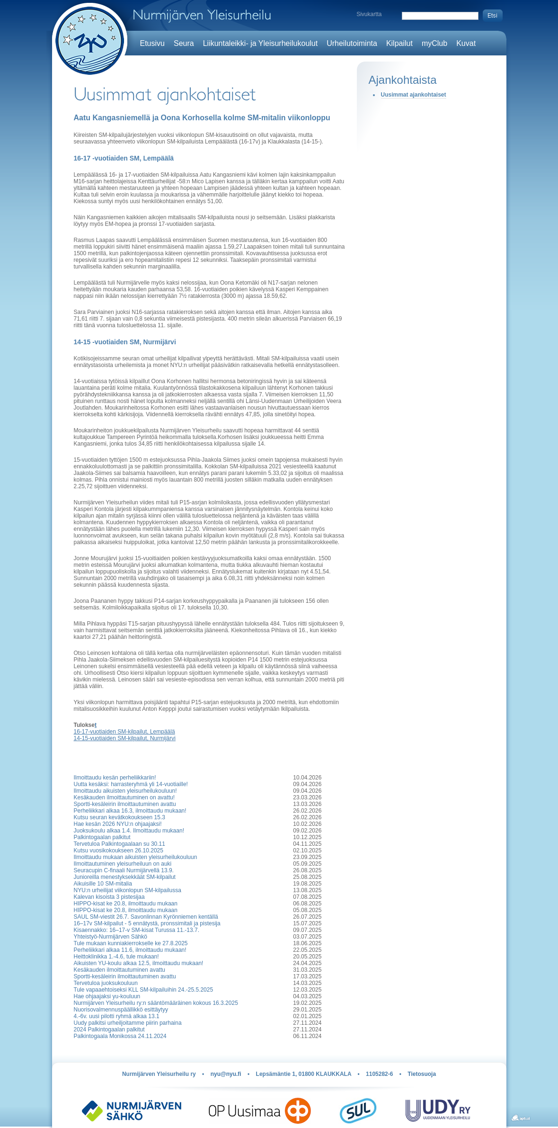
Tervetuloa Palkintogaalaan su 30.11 (119, 844)
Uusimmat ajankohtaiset (413, 94)
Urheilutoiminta (352, 43)
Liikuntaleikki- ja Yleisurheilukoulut (260, 43)
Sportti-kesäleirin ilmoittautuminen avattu (125, 804)
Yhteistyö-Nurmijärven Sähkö (110, 936)
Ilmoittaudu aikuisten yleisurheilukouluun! (125, 791)
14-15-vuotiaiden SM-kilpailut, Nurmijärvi (125, 738)
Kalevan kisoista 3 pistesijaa (109, 897)
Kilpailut (399, 43)
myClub (434, 43)
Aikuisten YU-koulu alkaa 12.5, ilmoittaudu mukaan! (139, 963)
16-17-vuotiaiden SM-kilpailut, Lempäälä (124, 731)
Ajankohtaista (403, 79)
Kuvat (466, 43)
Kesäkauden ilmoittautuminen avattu (119, 970)
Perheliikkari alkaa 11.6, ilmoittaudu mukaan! (130, 950)
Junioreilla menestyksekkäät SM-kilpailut (125, 877)
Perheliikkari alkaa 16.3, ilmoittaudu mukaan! (130, 810)
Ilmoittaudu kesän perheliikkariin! (115, 777)
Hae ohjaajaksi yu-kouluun (107, 996)
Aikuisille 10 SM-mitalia (103, 883)
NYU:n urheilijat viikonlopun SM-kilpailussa (127, 890)
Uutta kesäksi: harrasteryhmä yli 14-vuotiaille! (131, 784)
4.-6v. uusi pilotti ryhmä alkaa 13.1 (116, 1016)
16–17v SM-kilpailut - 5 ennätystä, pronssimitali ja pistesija (147, 923)
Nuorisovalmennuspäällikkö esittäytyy (121, 1009)
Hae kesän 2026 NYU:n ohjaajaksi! (118, 824)
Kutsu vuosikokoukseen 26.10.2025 (118, 850)
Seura (184, 43)
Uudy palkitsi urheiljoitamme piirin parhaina (128, 1023)
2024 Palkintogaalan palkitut (109, 1029)
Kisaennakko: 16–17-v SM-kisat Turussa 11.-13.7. (136, 930)
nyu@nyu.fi (226, 1074)
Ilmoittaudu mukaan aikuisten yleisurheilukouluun (135, 857)
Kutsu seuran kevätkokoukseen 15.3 (119, 817)
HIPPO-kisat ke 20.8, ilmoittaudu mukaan (125, 903)
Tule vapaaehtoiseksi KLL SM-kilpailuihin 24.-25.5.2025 (143, 989)
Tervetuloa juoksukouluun (106, 983)
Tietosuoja (421, 1074)
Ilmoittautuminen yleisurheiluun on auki (123, 863)
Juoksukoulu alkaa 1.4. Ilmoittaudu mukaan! (129, 830)
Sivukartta (368, 14)
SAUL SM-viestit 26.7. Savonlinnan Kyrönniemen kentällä (146, 916)
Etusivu (152, 43)
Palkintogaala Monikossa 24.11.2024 (120, 1036)
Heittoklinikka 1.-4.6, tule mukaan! (116, 956)
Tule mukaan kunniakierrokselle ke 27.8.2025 (131, 943)
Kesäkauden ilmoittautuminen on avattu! (124, 797)
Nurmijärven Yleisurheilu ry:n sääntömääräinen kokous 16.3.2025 (156, 1003)
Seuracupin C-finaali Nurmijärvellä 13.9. (124, 870)
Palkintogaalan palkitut (102, 837)
